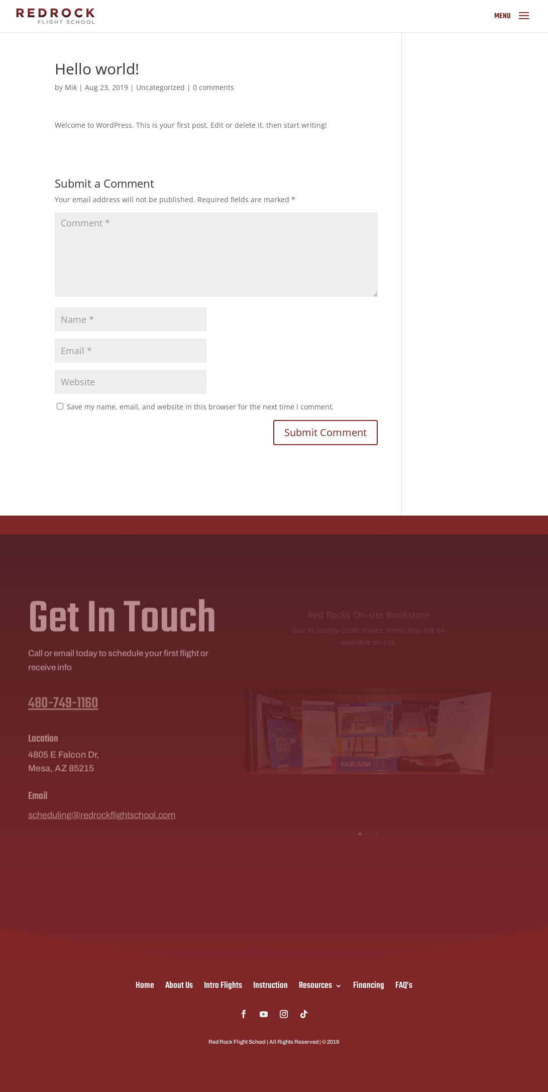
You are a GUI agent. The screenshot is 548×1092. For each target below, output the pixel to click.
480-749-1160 (63, 714)
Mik (71, 87)
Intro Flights (223, 984)
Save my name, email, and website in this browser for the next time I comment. (200, 406)
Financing (368, 984)
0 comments (213, 87)
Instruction (270, 984)
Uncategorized (160, 87)
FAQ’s (403, 984)
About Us (179, 984)
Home (145, 984)
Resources (315, 984)
